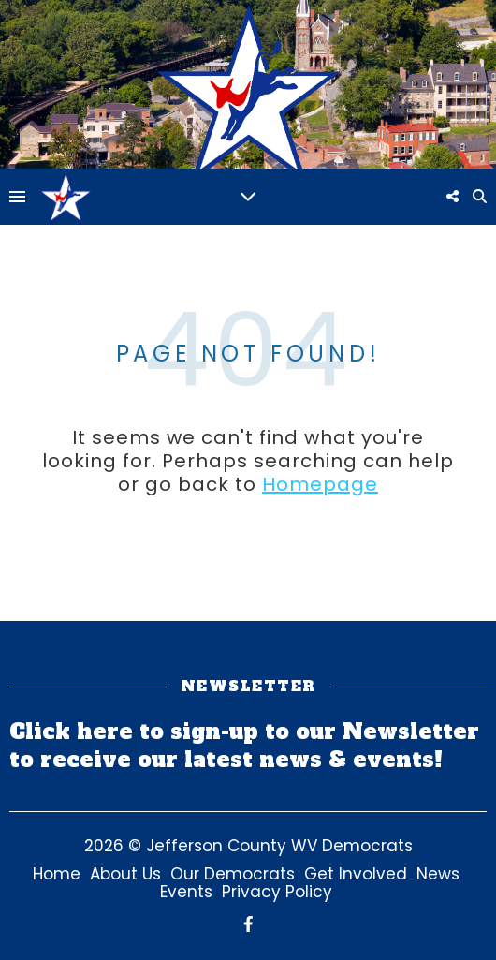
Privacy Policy (277, 891)
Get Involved (355, 874)
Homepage (320, 484)
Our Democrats (232, 874)
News (438, 874)
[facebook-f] (248, 924)
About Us (125, 874)
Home (56, 874)
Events (186, 891)
